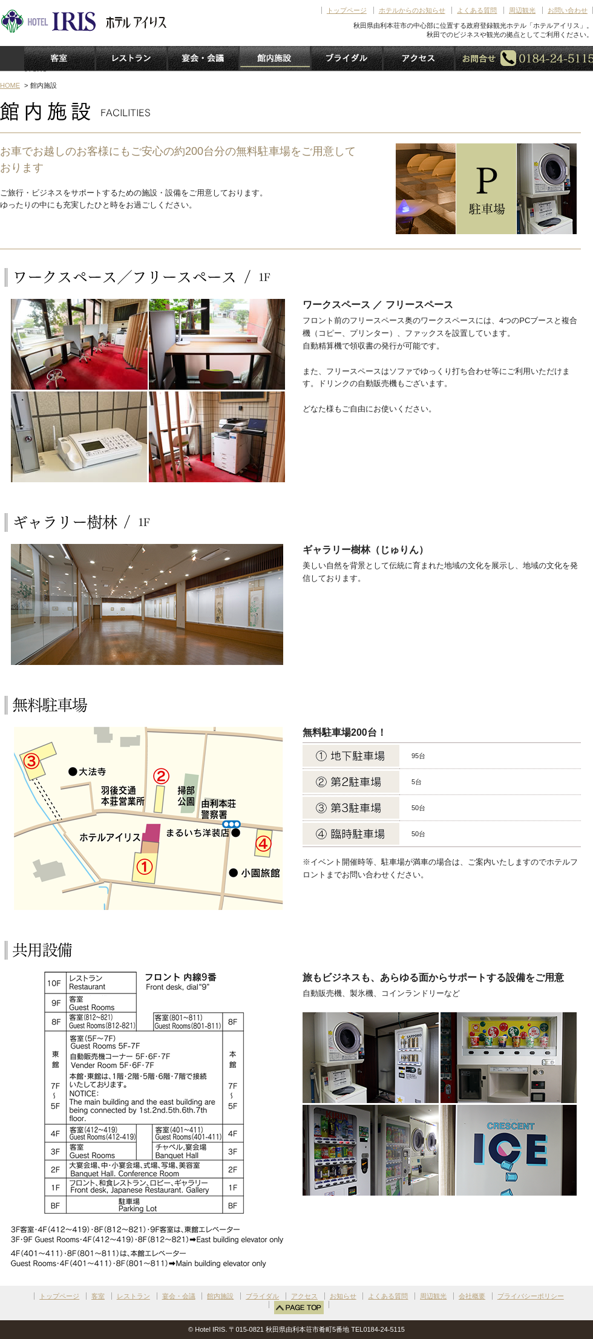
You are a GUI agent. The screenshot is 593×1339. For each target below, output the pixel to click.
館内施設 (220, 1296)
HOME (10, 85)
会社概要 (472, 1296)
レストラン (133, 1296)
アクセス (304, 1296)
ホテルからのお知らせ (412, 10)
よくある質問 (477, 10)
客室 (98, 1296)
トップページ (347, 10)
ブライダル (262, 1296)
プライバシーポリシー (530, 1296)
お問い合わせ (568, 10)
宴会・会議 (178, 1296)
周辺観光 (522, 10)
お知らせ (343, 1296)
